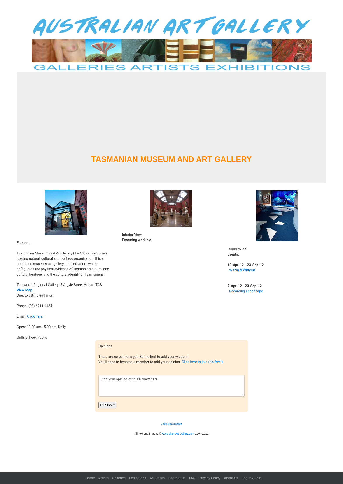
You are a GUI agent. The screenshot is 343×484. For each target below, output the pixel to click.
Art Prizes (157, 478)
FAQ (192, 478)
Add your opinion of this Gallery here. (171, 386)
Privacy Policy (209, 478)
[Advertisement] (171, 118)
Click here (34, 316)
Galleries (119, 478)
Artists (103, 478)
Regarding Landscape (246, 291)
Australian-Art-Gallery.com (178, 433)
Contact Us (177, 478)
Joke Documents (171, 424)
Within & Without (242, 270)
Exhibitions (137, 478)
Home (90, 478)
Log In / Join (251, 478)
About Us (231, 478)
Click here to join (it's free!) (202, 362)
